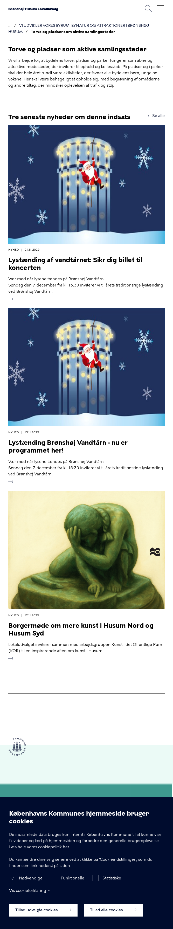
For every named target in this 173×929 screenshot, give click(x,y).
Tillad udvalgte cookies (43, 914)
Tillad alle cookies (113, 914)
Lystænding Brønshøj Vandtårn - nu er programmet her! (68, 446)
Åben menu (160, 8)
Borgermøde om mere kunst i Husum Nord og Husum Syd (81, 629)
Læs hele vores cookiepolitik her (39, 851)
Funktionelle (72, 882)
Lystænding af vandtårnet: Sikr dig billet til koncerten (75, 263)
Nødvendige (31, 882)
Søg (148, 8)
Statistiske (111, 882)
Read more (10, 299)
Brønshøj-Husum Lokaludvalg (33, 9)
